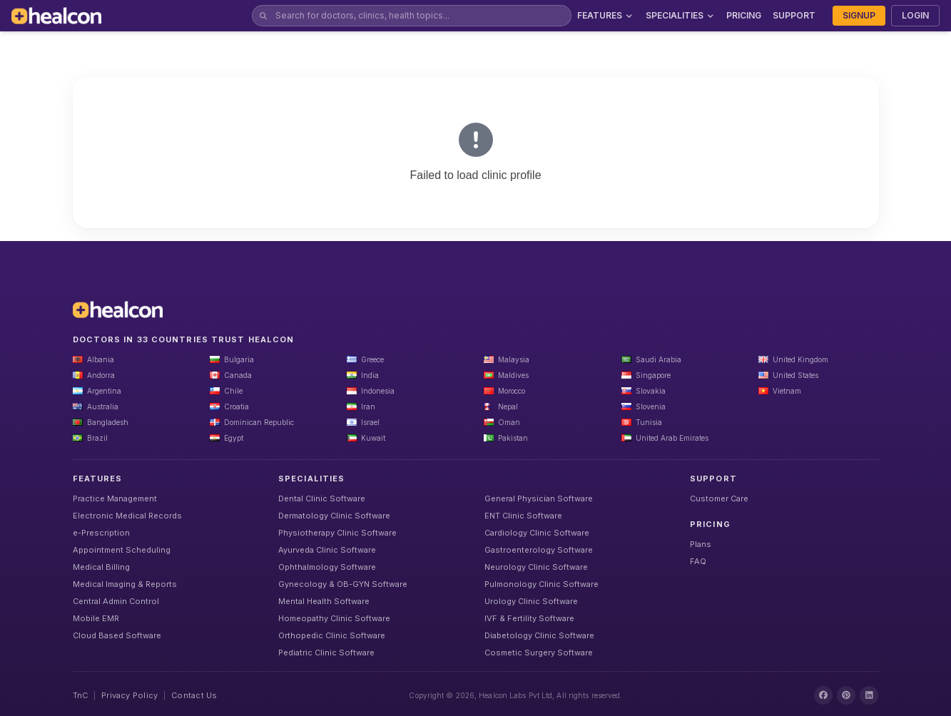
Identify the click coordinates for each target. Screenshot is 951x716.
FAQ (698, 561)
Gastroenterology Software (538, 550)
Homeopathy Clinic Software (334, 618)
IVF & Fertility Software (529, 618)
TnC (80, 695)
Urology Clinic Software (531, 601)
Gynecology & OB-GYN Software (342, 584)
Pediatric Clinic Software (326, 653)
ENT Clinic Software (523, 516)
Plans (700, 544)
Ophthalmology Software (327, 567)
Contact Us (194, 695)
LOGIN (915, 15)
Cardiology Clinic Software (536, 533)
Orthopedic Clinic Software (331, 635)
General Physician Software (538, 498)
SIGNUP (859, 15)
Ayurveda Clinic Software (327, 550)
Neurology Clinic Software (536, 567)
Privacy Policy (129, 695)
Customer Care (719, 498)
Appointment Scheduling (122, 550)
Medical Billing (101, 567)
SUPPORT (794, 15)
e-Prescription (101, 533)
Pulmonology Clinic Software (541, 584)
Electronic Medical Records (127, 516)
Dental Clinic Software (321, 498)
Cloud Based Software (117, 635)
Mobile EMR (96, 618)
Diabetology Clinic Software (539, 635)
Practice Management (115, 498)
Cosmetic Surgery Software (538, 653)
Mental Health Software (324, 601)
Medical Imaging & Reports (125, 584)
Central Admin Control (116, 601)
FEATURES (605, 15)
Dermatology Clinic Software (334, 516)
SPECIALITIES (681, 15)
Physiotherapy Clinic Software (337, 533)
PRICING (743, 15)
